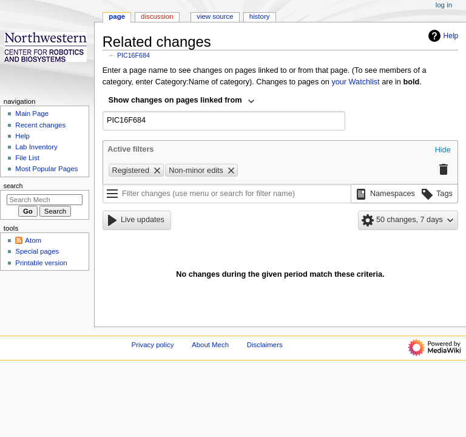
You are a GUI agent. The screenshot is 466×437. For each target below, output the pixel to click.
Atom (33, 240)
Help (442, 36)
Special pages (37, 251)
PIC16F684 (133, 55)
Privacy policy (153, 344)
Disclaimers (265, 344)
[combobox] (182, 101)
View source (215, 16)
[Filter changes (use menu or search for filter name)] (227, 193)
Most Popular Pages (46, 168)
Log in (444, 4)
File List (27, 157)
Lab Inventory (36, 147)
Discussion (157, 16)
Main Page (32, 113)
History (259, 16)
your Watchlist (355, 82)
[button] (443, 150)
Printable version (41, 262)
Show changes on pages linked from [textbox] (175, 100)
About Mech (210, 344)
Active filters (130, 149)
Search (13, 185)
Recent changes (40, 125)
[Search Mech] (45, 199)
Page (117, 16)
